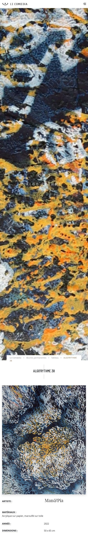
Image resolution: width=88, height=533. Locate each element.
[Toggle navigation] (85, 4)
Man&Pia (54, 500)
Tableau (55, 357)
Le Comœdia (15, 357)
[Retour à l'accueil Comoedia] (45, 4)
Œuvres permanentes (36, 357)
